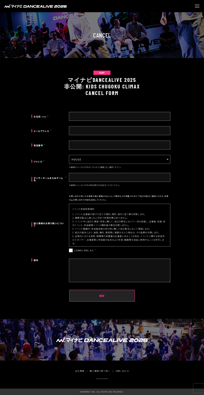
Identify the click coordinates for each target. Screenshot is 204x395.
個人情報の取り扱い (100, 370)
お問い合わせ (122, 370)
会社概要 (80, 370)
